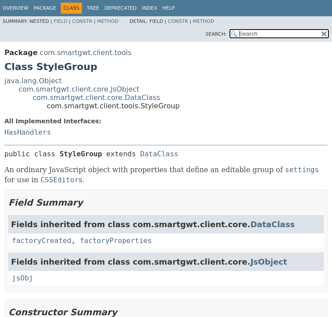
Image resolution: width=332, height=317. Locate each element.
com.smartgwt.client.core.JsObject (78, 89)
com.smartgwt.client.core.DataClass (96, 97)
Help (168, 8)
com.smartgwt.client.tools (85, 52)
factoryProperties (116, 240)
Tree (93, 8)
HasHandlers (27, 132)
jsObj (22, 278)
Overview (16, 8)
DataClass (159, 154)
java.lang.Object (33, 81)
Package (45, 8)
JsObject (269, 261)
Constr (82, 21)
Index (149, 8)
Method (107, 21)
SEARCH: (216, 34)
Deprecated (120, 8)
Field (60, 21)
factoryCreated (41, 240)
